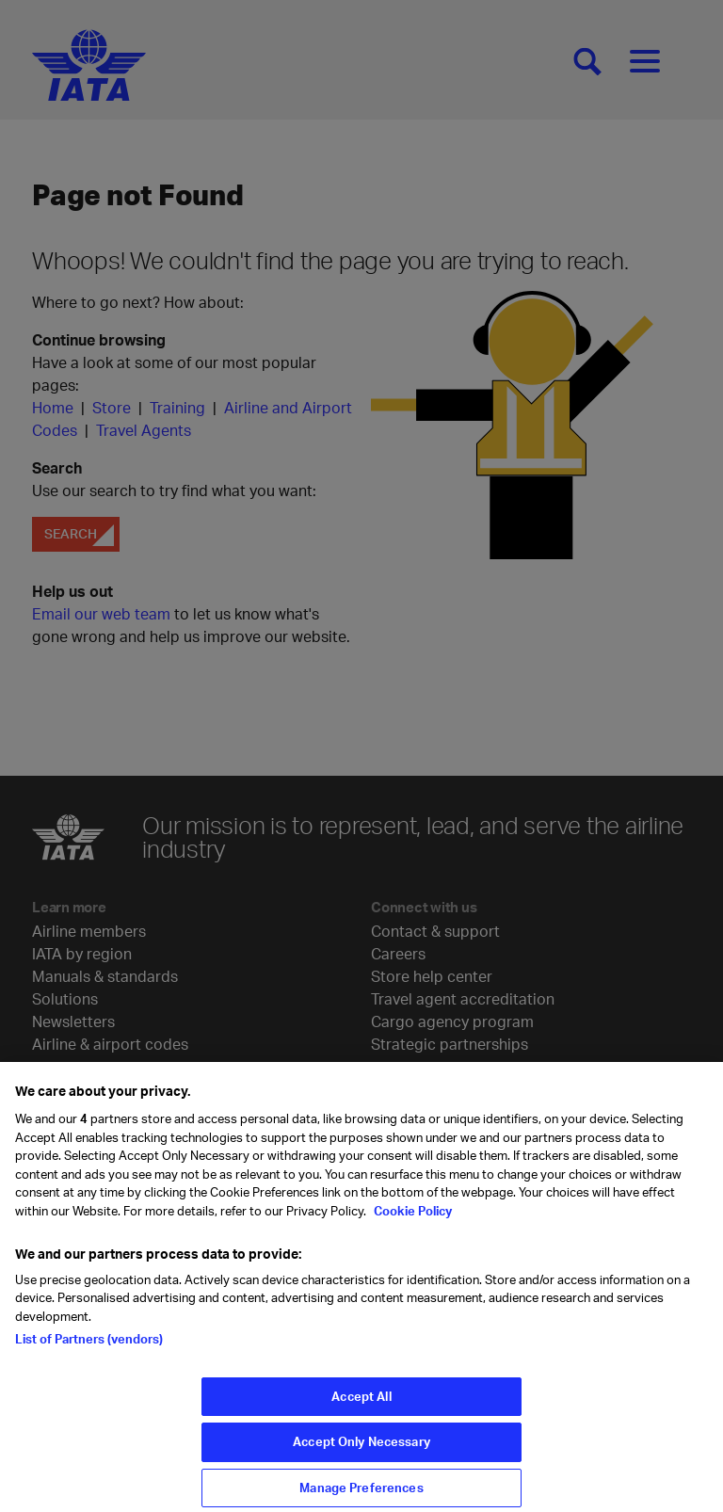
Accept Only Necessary (361, 1448)
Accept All (361, 1403)
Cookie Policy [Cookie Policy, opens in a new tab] (411, 1218)
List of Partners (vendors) (89, 1346)
